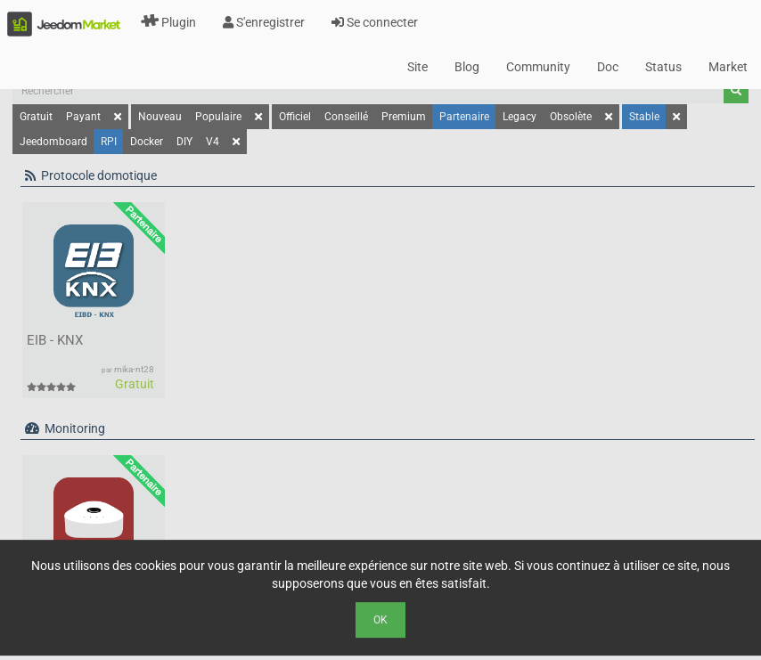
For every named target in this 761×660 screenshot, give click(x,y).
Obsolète (571, 116)
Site (417, 67)
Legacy (519, 116)
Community (538, 67)
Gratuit (36, 116)
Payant (83, 116)
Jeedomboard (53, 141)
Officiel (295, 116)
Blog (466, 67)
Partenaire (464, 116)
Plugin (168, 22)
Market (728, 67)
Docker (146, 141)
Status (663, 67)
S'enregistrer (264, 22)
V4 (212, 141)
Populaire (218, 116)
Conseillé (346, 116)
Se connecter (374, 22)
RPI (109, 141)
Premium (403, 116)
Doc (607, 67)
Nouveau (160, 116)
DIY (184, 141)
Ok (380, 620)
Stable (644, 116)
